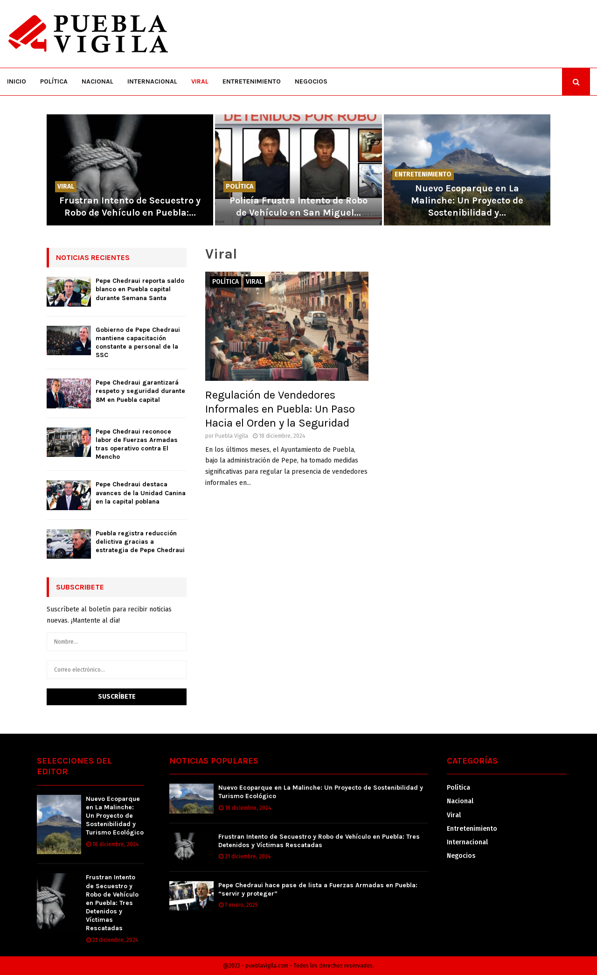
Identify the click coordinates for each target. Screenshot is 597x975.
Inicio (16, 81)
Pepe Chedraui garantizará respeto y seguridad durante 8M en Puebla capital (140, 391)
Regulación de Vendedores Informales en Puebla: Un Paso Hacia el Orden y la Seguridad (280, 408)
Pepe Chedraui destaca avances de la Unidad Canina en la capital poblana (141, 492)
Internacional (152, 81)
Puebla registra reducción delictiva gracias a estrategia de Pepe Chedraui (140, 541)
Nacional (97, 81)
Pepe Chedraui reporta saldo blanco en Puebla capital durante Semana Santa (140, 289)
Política (54, 81)
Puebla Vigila (231, 436)
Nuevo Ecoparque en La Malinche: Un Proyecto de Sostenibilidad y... (467, 200)
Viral (199, 81)
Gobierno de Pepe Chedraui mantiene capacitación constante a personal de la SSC (138, 342)
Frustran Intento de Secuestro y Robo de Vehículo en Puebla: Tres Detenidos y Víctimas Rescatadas (112, 902)
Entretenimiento (251, 81)
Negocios (311, 81)
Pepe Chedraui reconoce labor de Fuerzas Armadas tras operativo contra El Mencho (137, 444)
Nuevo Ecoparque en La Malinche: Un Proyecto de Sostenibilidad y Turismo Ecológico (115, 816)
